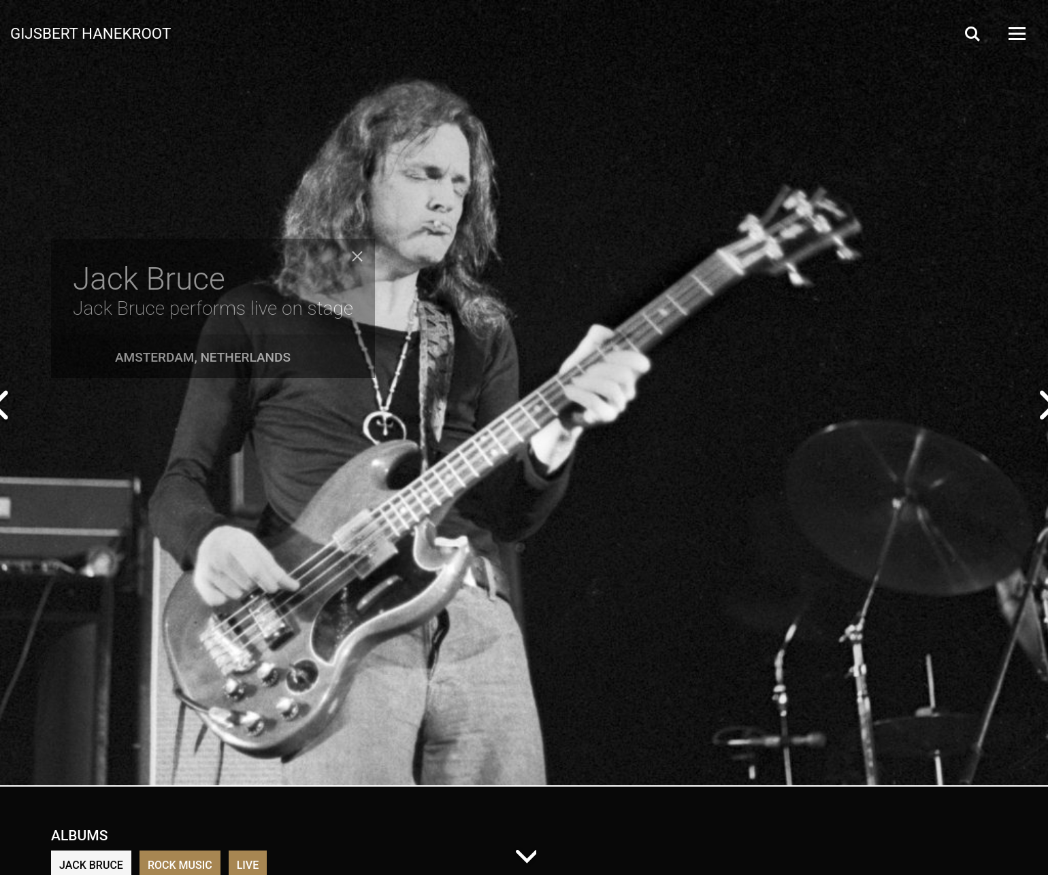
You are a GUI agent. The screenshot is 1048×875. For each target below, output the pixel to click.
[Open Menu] (1016, 33)
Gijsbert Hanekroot (90, 32)
